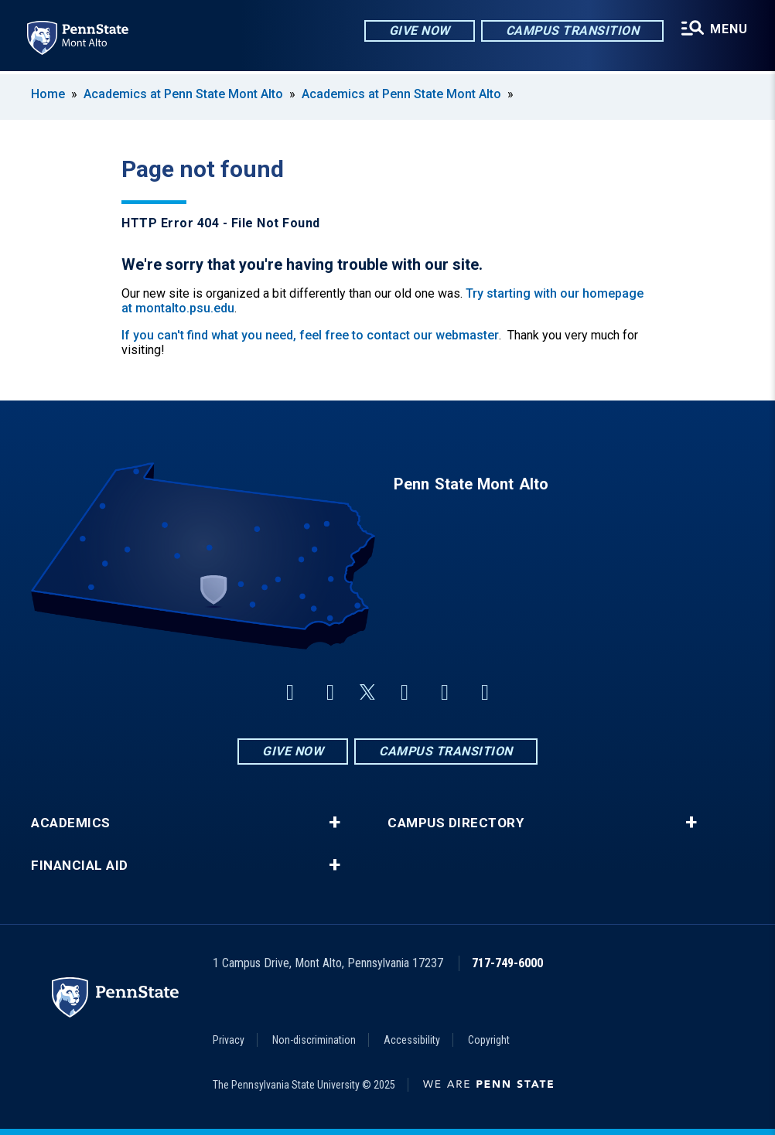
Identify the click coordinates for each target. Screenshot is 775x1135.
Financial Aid (79, 865)
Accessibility (412, 1040)
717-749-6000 (507, 963)
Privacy (228, 1040)
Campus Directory (456, 823)
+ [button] (334, 822)
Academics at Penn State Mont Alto (183, 94)
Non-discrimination (314, 1040)
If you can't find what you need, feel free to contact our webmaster (310, 335)
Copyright (489, 1040)
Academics (71, 823)
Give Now (418, 30)
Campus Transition (572, 30)
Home (48, 94)
